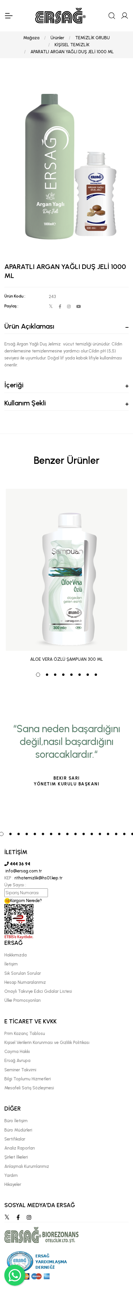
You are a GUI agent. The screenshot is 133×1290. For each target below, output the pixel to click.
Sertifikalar (14, 1139)
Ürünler (57, 37)
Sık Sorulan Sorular (22, 973)
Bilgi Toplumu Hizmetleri (27, 1078)
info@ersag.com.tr (23, 871)
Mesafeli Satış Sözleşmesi (29, 1088)
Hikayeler (12, 1184)
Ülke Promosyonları (22, 1000)
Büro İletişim (16, 1120)
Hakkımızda (15, 955)
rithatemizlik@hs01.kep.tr (38, 878)
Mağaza (31, 37)
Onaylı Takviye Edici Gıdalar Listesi (38, 991)
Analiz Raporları (19, 1148)
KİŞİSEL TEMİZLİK (72, 44)
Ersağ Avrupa (17, 1060)
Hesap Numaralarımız (25, 982)
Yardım (11, 1175)
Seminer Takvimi (20, 1069)
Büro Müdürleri (18, 1130)
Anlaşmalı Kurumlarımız (26, 1166)
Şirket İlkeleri (16, 1157)
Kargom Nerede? (23, 900)
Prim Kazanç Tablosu (24, 1033)
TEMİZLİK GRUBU (92, 37)
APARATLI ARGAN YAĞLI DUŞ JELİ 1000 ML (72, 51)
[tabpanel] (66, 573)
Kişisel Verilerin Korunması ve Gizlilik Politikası (46, 1042)
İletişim (11, 964)
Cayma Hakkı (17, 1051)
